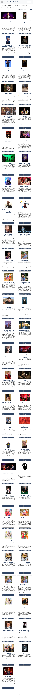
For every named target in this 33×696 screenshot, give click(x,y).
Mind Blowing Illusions (25, 93)
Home (5, 2)
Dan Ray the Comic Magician (8, 426)
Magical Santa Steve (8, 380)
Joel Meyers (8, 186)
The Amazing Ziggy (25, 402)
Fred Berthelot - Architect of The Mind (8, 235)
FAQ (13, 2)
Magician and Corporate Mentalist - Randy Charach (24, 236)
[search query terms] (29, 2)
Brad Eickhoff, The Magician (24, 306)
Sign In (17, 2)
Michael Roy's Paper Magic (25, 283)
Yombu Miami (8, 584)
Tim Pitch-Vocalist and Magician (25, 21)
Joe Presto (24, 116)
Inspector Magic (25, 449)
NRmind (25, 209)
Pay (15, 2)
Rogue (24, 653)
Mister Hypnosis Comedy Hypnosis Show (24, 426)
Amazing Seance (25, 607)
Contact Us (11, 2)
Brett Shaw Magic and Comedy (8, 21)
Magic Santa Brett (8, 93)
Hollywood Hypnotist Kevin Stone (8, 306)
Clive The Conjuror (25, 495)
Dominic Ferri (24, 472)
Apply (31, 9)
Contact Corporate (12, 693)
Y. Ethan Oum (8, 653)
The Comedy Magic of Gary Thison (8, 331)
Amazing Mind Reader (8, 630)
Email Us (5, 33)
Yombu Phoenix (8, 607)
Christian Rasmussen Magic (8, 69)
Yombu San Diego (24, 260)
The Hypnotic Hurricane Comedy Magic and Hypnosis (8, 211)
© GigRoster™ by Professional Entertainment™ (3, 693)
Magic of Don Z (8, 495)
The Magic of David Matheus (8, 117)
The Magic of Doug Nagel (24, 45)
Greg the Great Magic (24, 630)
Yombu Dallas (24, 540)
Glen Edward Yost (8, 260)
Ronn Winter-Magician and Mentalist (8, 140)
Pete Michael (8, 163)
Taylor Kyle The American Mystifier (8, 472)
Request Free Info (10, 33)
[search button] (31, 2)
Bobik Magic (8, 449)
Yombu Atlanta (8, 517)
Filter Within (21, 9)
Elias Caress (8, 676)
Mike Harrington (24, 186)
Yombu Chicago (8, 540)
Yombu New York (24, 584)
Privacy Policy (20, 694)
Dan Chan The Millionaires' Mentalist (8, 46)
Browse (8, 2)
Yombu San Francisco (8, 282)
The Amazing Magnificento (24, 69)
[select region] (23, 2)
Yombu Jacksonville (8, 562)
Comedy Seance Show (24, 163)
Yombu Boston (25, 517)
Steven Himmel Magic (24, 330)
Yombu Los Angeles (25, 562)
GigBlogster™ (25, 693)
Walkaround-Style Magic (24, 140)
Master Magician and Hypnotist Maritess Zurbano (24, 356)
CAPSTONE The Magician (8, 402)
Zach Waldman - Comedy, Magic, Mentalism (8, 355)
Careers (16, 693)
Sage (25, 380)
